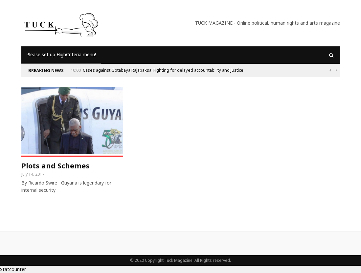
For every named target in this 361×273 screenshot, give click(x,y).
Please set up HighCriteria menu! (61, 54)
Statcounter (13, 269)
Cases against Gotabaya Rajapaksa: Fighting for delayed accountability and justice (163, 70)
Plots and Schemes (55, 165)
